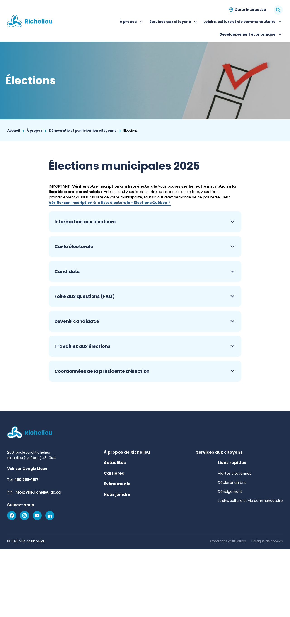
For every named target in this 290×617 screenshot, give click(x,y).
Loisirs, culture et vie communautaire (243, 22)
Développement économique (251, 35)
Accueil (13, 130)
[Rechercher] (278, 10)
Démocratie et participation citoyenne (83, 130)
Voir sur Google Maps (27, 468)
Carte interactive (250, 9)
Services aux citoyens (173, 22)
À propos (132, 22)
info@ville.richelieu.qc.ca (37, 492)
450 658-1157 (26, 479)
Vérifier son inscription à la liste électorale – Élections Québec (110, 203)
